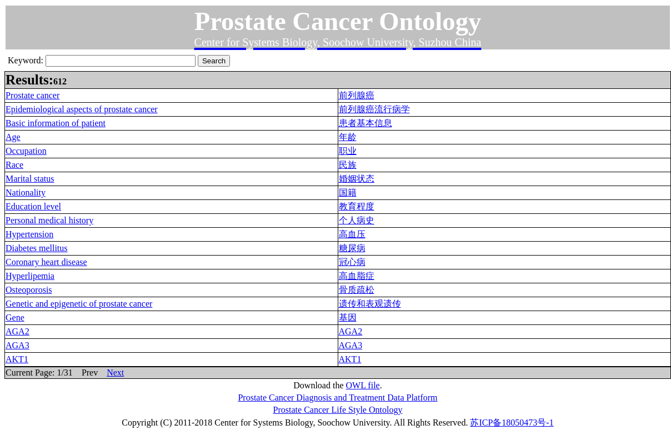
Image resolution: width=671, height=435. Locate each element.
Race (14, 164)
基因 (348, 317)
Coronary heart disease (46, 262)
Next (115, 372)
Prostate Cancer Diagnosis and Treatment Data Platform (337, 397)
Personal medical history (49, 220)
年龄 (348, 137)
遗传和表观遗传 (370, 303)
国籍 (348, 192)
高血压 (352, 234)
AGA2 (17, 331)
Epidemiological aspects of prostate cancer (82, 109)
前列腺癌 (356, 95)
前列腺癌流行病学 (374, 109)
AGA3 (17, 345)
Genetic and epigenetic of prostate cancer (79, 303)
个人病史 (356, 220)
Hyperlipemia (30, 276)
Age (13, 137)
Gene (15, 317)
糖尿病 (352, 248)
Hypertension (29, 234)
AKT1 (17, 359)
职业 (348, 151)
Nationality (26, 192)
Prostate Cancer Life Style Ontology (338, 409)
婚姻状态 (356, 178)
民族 (348, 164)
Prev (90, 372)
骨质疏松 (356, 289)
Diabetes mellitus (37, 248)
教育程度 (356, 206)
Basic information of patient (56, 123)
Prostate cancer (32, 95)
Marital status (30, 178)
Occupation (26, 151)
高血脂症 (356, 276)
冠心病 (352, 262)
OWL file (363, 385)
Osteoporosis (29, 289)
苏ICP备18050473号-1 (511, 422)
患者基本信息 (365, 123)
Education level (33, 206)
